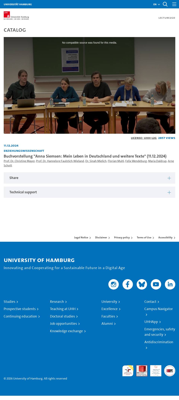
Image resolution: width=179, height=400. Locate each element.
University (109, 301)
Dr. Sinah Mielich (96, 161)
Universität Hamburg (18, 4)
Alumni (107, 323)
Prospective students (20, 309)
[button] (155, 4)
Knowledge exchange (66, 331)
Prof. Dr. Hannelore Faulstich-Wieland (60, 161)
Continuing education (20, 316)
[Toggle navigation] (174, 4)
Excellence (109, 309)
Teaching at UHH (62, 309)
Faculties (108, 316)
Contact (150, 301)
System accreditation (169, 369)
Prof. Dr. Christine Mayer (19, 161)
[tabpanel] (89, 178)
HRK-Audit (153, 369)
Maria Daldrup (157, 161)
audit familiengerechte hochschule (127, 370)
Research (57, 301)
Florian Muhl (116, 161)
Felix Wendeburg (136, 161)
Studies (9, 301)
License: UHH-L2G (144, 137)
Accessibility (165, 237)
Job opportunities (63, 323)
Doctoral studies (62, 316)
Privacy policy (122, 237)
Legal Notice (81, 237)
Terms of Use (144, 237)
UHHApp (151, 321)
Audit (139, 367)
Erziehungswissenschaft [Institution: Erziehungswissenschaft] (24, 150)
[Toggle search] (165, 4)
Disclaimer (101, 237)
